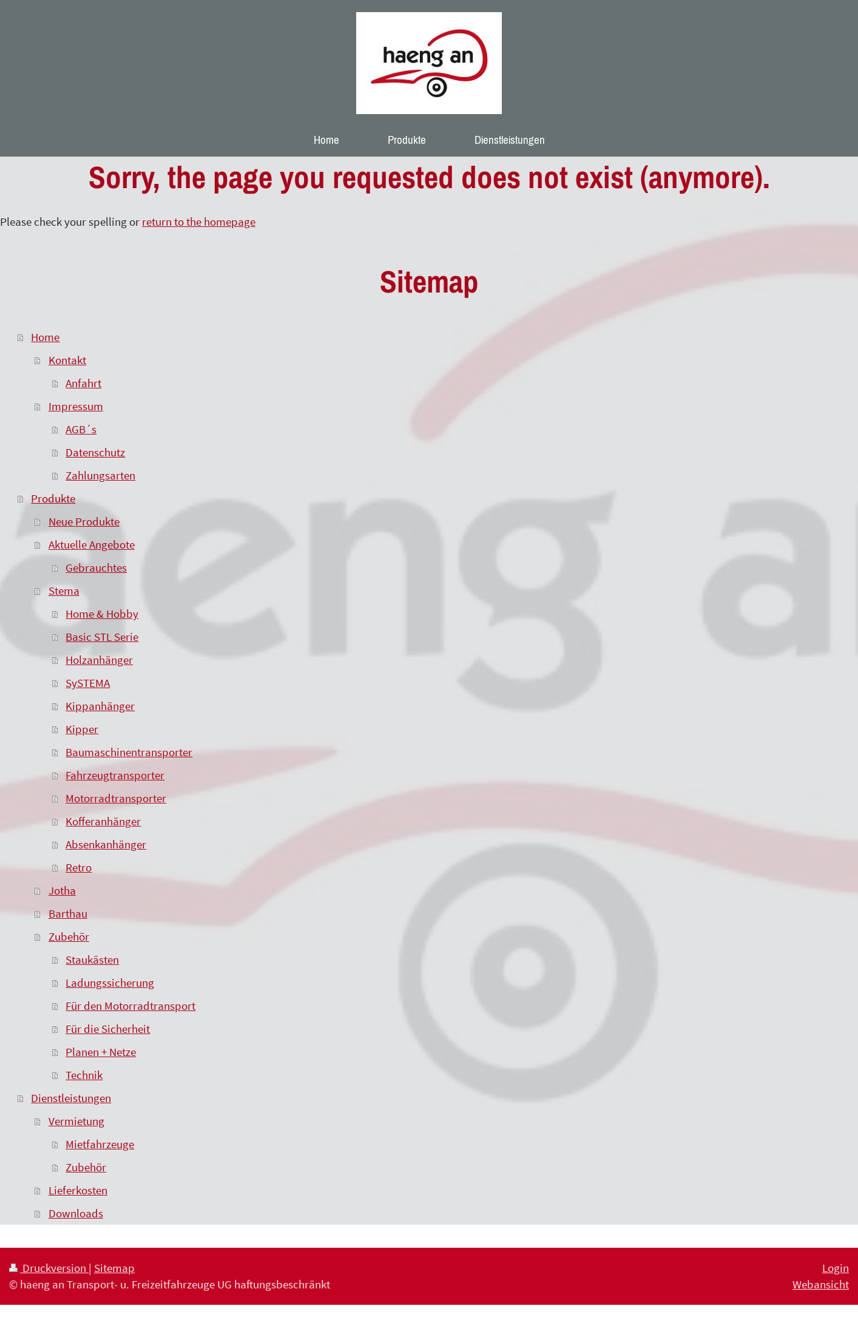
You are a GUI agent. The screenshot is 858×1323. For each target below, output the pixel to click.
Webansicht (820, 1284)
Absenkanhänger (106, 844)
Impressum (76, 406)
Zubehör (69, 936)
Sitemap (114, 1267)
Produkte (53, 498)
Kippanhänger (100, 706)
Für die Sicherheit (108, 1028)
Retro (79, 867)
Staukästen (92, 959)
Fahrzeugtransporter (115, 775)
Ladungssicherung (110, 982)
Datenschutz (95, 452)
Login (835, 1267)
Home (45, 337)
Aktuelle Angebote (92, 544)
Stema (64, 590)
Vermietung (76, 1121)
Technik (84, 1075)
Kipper (82, 729)
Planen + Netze (101, 1051)
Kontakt (67, 360)
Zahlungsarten (100, 475)
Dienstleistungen (71, 1098)
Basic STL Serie (102, 636)
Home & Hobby (102, 613)
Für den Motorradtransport (130, 1005)
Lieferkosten (78, 1190)
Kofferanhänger (103, 821)
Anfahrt (83, 383)
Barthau (68, 913)
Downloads (76, 1213)
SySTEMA (88, 682)
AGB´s (81, 429)
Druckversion (49, 1267)
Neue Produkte (84, 521)
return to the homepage (198, 221)
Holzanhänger (99, 659)
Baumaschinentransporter (129, 752)
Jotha (62, 890)
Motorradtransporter (116, 798)
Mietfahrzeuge (100, 1144)
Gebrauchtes (96, 567)
